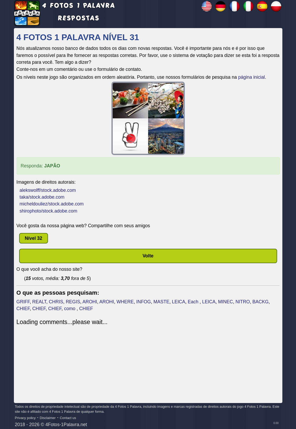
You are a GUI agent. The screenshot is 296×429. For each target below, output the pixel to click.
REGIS (73, 301)
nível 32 (33, 238)
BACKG (260, 301)
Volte (148, 255)
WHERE (125, 301)
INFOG (143, 301)
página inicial (251, 77)
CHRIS (56, 301)
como (70, 308)
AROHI (89, 301)
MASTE (161, 301)
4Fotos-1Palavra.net (66, 424)
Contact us (68, 418)
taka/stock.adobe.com (42, 197)
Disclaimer (48, 418)
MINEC (225, 301)
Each (194, 301)
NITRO (242, 301)
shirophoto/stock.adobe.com (48, 211)
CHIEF (23, 308)
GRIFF (23, 301)
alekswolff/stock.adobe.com (48, 190)
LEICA (178, 301)
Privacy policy (25, 418)
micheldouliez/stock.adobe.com (52, 203)
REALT (39, 301)
